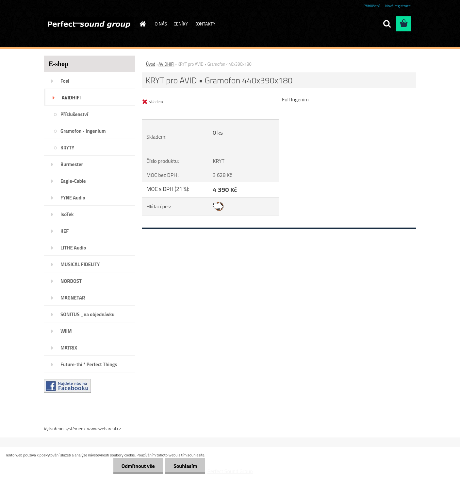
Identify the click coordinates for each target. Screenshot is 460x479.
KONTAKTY (204, 23)
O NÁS (161, 23)
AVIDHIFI (71, 97)
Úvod (150, 64)
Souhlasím (185, 466)
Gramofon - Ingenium (83, 131)
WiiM (66, 331)
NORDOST (71, 281)
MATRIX (68, 347)
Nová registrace (398, 6)
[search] (386, 23)
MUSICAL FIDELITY (80, 264)
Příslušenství (74, 114)
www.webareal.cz (104, 428)
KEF (64, 231)
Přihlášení (372, 6)
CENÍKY (180, 23)
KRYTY (67, 147)
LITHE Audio (73, 247)
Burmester (71, 164)
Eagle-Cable (73, 181)
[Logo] (89, 24)
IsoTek (67, 214)
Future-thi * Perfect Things (88, 364)
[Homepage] (142, 23)
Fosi (64, 81)
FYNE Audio (72, 197)
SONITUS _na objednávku (87, 314)
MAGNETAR (72, 297)
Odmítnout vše (138, 466)
